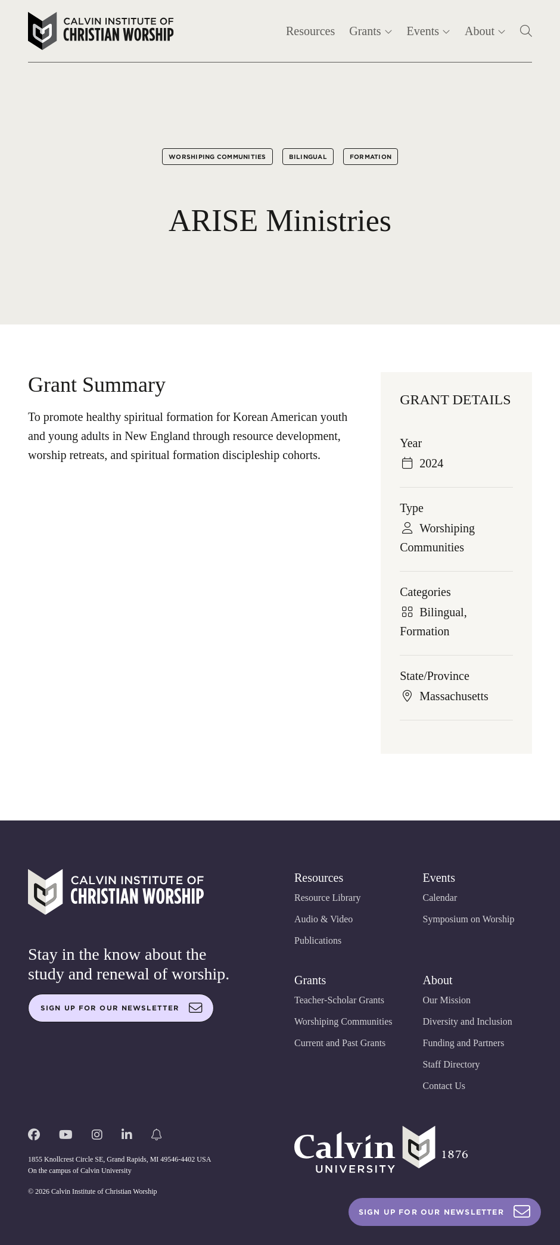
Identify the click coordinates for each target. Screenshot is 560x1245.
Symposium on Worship (469, 919)
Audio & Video (323, 919)
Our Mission (447, 1000)
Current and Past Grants (339, 1043)
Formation (370, 156)
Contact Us (444, 1086)
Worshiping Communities (217, 156)
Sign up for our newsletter (122, 1008)
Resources (310, 31)
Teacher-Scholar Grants (339, 1000)
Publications (317, 940)
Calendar (440, 898)
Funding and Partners (464, 1043)
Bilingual (308, 156)
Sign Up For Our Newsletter (445, 1212)
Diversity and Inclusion (467, 1021)
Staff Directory (451, 1064)
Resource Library (327, 898)
